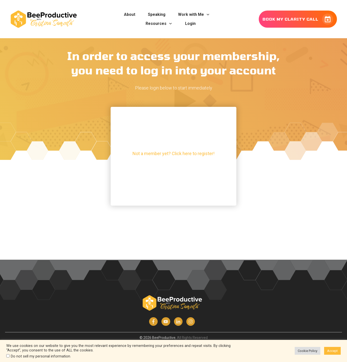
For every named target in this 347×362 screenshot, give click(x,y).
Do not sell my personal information (40, 356)
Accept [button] (332, 351)
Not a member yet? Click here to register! (173, 153)
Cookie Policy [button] (307, 351)
